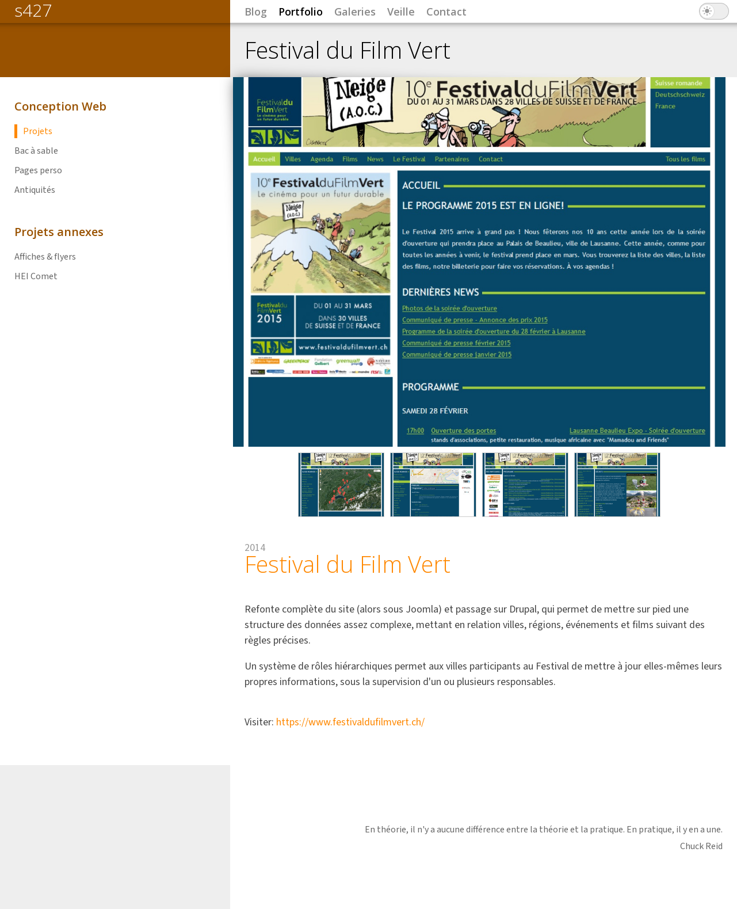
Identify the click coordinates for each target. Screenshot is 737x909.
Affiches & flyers (45, 256)
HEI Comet (36, 276)
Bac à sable (36, 150)
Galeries (355, 11)
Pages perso (38, 170)
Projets (37, 131)
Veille (401, 11)
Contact (446, 11)
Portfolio (300, 11)
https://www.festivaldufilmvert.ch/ (350, 722)
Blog (256, 11)
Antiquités (34, 190)
